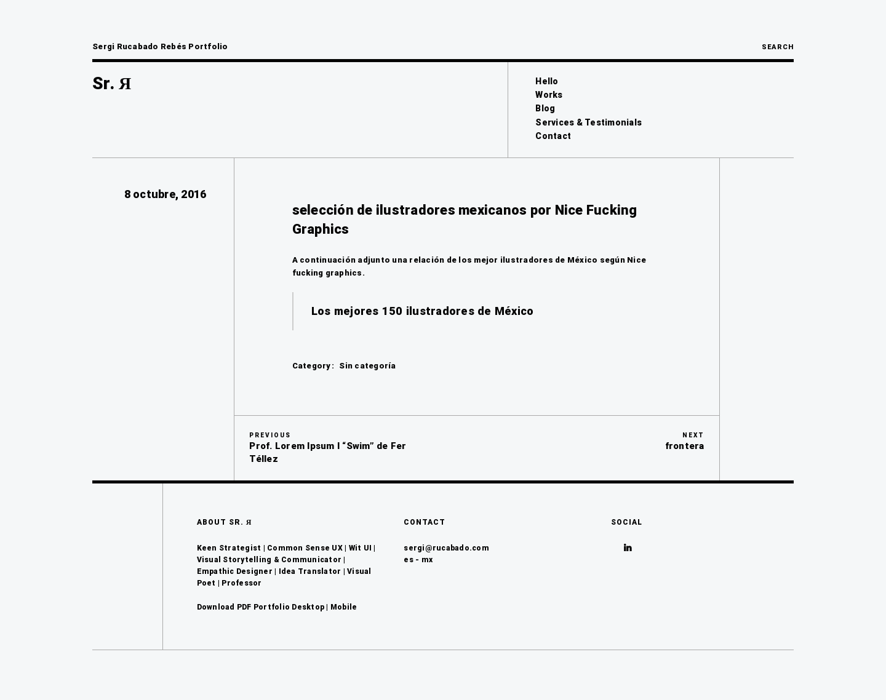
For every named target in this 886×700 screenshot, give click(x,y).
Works (548, 95)
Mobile (343, 607)
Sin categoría (367, 365)
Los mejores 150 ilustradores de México (422, 310)
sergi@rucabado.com (446, 548)
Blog (545, 108)
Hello (546, 81)
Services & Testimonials (588, 122)
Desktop (308, 607)
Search (778, 47)
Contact (553, 136)
